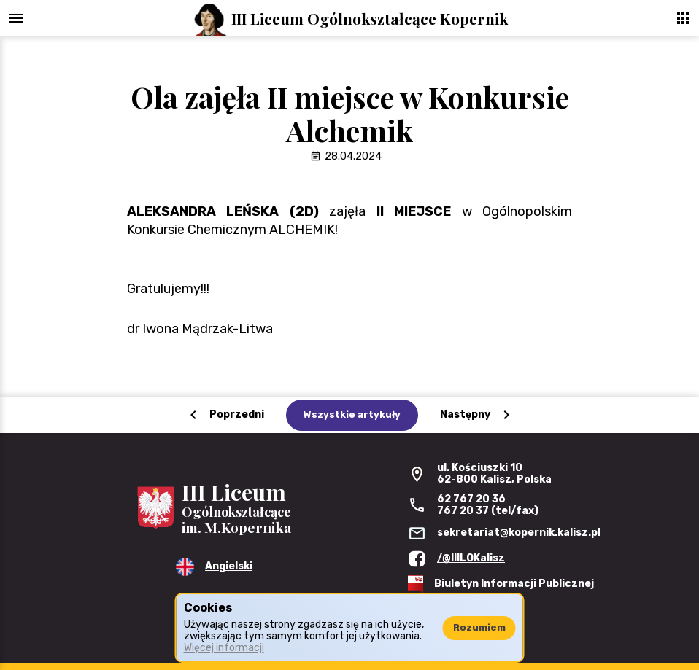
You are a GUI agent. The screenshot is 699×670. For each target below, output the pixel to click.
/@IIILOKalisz (471, 558)
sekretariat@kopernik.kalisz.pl (518, 532)
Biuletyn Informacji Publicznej (514, 583)
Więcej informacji (224, 648)
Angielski (228, 566)
